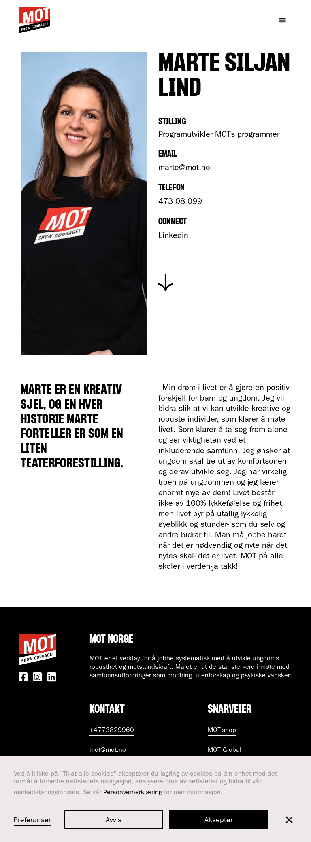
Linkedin (173, 236)
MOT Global (224, 750)
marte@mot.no (184, 168)
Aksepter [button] (218, 821)
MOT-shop (222, 730)
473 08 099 (180, 202)
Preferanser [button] (32, 821)
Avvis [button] (113, 821)
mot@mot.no (107, 750)
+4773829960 (111, 730)
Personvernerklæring (132, 793)
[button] (289, 820)
